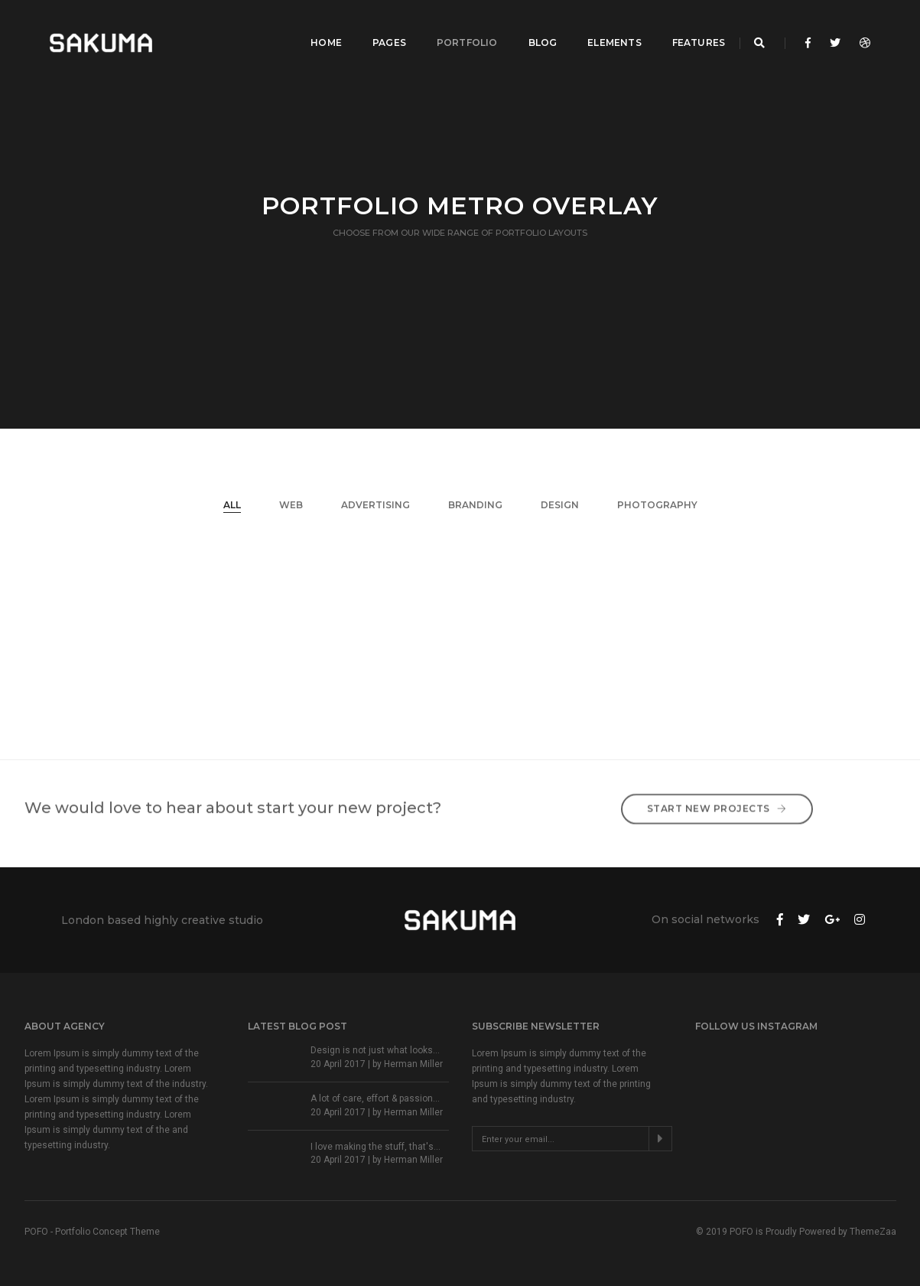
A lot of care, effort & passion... (375, 1098)
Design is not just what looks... (375, 1050)
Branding (475, 505)
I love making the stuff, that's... (375, 1146)
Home (311, 27)
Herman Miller (413, 1064)
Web (291, 505)
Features (684, 27)
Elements (599, 27)
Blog (527, 27)
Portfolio (452, 27)
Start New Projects (717, 797)
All (232, 505)
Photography (657, 505)
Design (560, 505)
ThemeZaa (873, 1231)
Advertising (375, 505)
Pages (375, 27)
